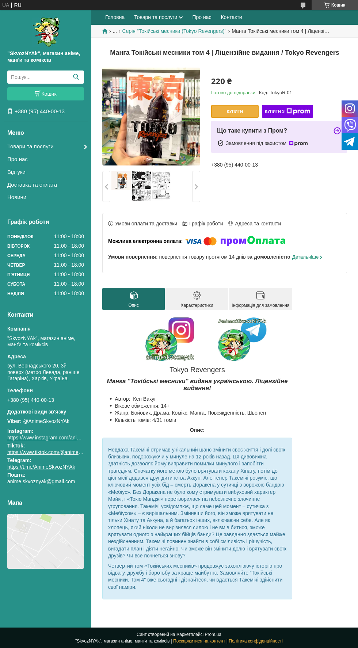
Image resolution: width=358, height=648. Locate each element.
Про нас (17, 159)
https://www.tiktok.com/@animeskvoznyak (54, 452)
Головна (115, 17)
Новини (16, 197)
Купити (235, 111)
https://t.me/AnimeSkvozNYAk (41, 467)
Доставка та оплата (32, 185)
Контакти (231, 17)
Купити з (287, 111)
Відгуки (16, 172)
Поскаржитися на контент (199, 641)
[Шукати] (76, 77)
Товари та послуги (30, 146)
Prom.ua (213, 634)
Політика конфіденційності (256, 641)
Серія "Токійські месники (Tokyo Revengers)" (174, 31)
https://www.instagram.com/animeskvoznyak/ (58, 438)
